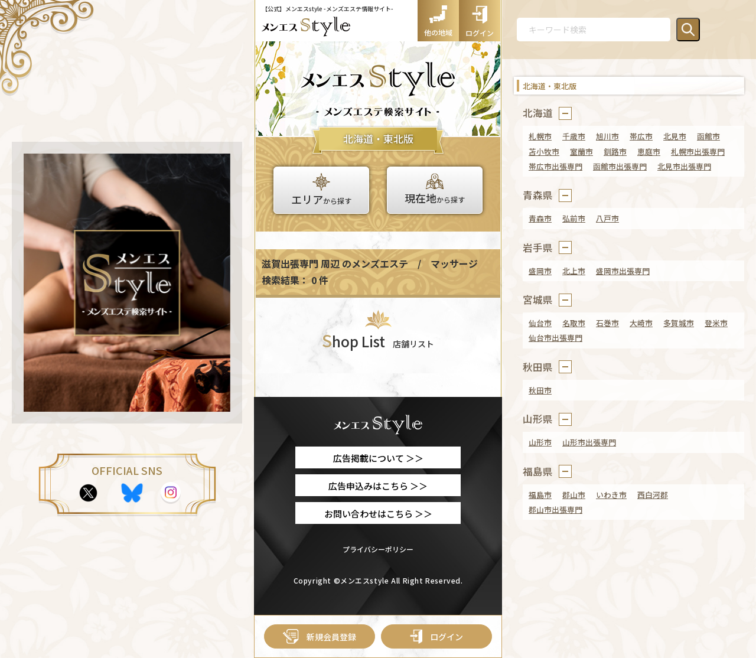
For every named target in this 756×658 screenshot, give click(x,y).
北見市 (674, 136)
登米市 (716, 322)
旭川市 (607, 136)
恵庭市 (648, 151)
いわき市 (611, 494)
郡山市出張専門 (555, 509)
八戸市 (607, 218)
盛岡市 (540, 270)
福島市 (540, 494)
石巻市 (607, 322)
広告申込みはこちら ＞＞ (378, 486)
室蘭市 (581, 151)
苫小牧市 (544, 151)
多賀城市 (678, 322)
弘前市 (573, 218)
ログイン (436, 636)
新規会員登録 (319, 636)
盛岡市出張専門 (623, 270)
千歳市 (573, 136)
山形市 (540, 442)
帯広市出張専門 (555, 166)
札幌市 (540, 136)
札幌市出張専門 (698, 151)
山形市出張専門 (589, 442)
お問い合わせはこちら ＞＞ (378, 513)
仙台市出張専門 (555, 337)
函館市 (708, 136)
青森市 (540, 218)
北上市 (573, 270)
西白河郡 (652, 494)
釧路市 (615, 151)
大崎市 (641, 322)
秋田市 (540, 390)
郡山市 (573, 494)
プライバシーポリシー (378, 549)
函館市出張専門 (620, 166)
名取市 (573, 322)
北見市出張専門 (684, 166)
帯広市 (641, 136)
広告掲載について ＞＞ (378, 458)
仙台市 (540, 322)
